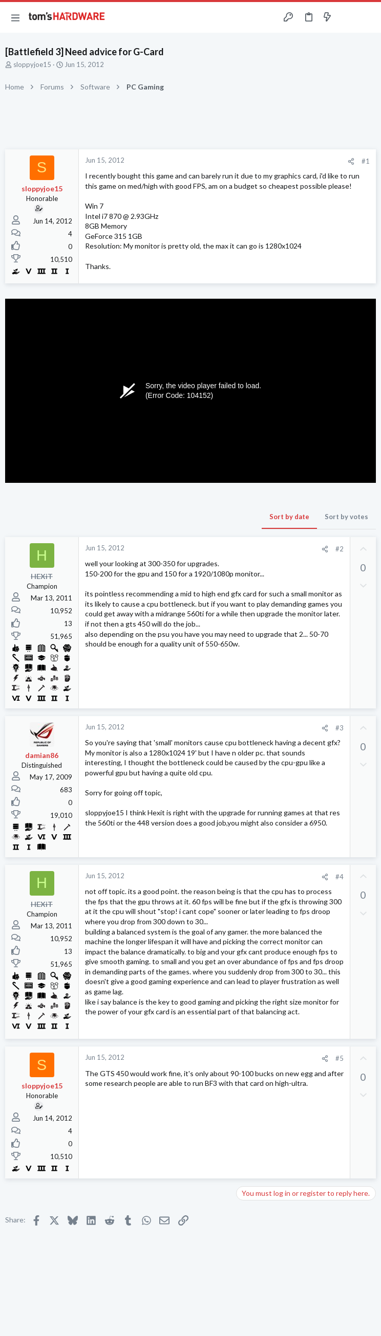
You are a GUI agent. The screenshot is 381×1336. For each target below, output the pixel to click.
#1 (366, 161)
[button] (15, 17)
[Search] (367, 18)
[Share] (351, 161)
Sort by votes (346, 517)
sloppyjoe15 (32, 64)
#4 (339, 877)
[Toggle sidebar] (347, 17)
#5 (339, 1058)
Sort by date (289, 517)
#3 (339, 728)
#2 (339, 549)
